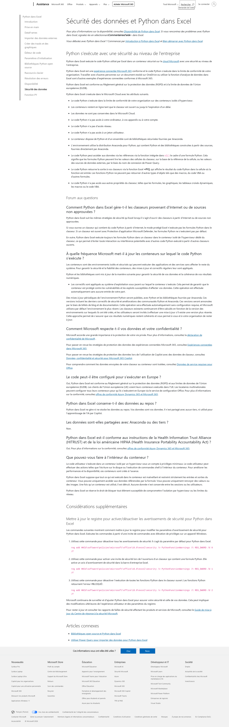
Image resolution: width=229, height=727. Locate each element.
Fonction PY (31, 94)
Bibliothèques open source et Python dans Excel (96, 633)
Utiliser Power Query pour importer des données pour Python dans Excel (109, 640)
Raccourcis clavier (34, 72)
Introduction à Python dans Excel (142, 41)
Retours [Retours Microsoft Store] (50, 681)
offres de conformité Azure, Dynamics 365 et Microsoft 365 (127, 394)
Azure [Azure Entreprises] (116, 676)
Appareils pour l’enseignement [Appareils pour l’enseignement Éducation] (93, 671)
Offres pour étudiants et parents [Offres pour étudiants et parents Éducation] (94, 698)
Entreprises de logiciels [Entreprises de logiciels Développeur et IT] (159, 698)
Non (147, 651)
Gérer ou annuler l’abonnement (41, 717)
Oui (128, 651)
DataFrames (31, 32)
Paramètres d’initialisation (38, 58)
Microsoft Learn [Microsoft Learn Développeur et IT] (156, 671)
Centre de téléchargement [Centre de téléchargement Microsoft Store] (57, 671)
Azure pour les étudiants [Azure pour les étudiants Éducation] (91, 703)
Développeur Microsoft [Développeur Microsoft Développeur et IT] (159, 666)
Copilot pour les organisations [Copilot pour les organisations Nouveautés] (22, 681)
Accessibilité (16, 721)
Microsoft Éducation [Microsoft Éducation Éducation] (89, 666)
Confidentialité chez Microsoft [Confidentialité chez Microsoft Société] (196, 676)
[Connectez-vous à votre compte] (207, 4)
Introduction (31, 21)
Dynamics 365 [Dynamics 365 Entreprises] (119, 681)
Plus (105, 4)
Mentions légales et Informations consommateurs (76, 717)
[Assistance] (42, 4)
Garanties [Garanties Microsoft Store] (51, 696)
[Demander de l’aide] (188, 3)
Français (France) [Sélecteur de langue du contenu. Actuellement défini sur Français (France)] (22, 712)
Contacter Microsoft (18, 717)
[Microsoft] (21, 4)
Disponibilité (31, 83)
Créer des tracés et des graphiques (36, 45)
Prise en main (32, 27)
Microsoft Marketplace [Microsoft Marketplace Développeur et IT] (159, 688)
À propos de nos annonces (181, 717)
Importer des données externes (41, 38)
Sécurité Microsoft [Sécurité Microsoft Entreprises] (121, 671)
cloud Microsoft (171, 61)
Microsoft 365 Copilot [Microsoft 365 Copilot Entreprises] (122, 691)
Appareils (93, 4)
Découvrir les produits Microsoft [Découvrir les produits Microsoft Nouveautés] (23, 696)
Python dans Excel (32, 16)
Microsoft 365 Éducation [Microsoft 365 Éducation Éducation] (91, 681)
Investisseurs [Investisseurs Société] (190, 681)
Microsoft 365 (58, 4)
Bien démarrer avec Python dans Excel (183, 41)
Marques (164, 717)
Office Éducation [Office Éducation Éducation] (88, 686)
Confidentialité (103, 717)
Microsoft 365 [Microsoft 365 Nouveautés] (16, 691)
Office (69, 4)
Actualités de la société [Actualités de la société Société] (193, 671)
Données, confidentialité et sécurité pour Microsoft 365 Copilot (99, 358)
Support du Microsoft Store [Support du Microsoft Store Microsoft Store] (57, 676)
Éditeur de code (33, 52)
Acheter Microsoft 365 (123, 4)
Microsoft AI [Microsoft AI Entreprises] (118, 666)
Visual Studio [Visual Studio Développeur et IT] (155, 703)
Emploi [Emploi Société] (187, 666)
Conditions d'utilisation (122, 717)
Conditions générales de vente (146, 717)
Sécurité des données (36, 89)
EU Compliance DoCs (203, 717)
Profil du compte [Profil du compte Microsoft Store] (54, 666)
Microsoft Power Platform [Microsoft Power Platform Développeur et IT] (160, 693)
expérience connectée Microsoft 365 (113, 71)
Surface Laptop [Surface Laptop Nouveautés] (16, 671)
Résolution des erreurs (36, 78)
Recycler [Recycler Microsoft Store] (51, 691)
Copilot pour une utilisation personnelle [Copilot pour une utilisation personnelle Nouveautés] (26, 686)
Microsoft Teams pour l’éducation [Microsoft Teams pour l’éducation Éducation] (94, 676)
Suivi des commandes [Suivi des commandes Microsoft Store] (55, 686)
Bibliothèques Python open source (39, 65)
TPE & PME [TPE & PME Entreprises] (118, 701)
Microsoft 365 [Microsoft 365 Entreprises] (119, 686)
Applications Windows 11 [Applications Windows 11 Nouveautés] (20, 701)
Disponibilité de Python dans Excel (142, 31)
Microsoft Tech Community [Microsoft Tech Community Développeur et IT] (160, 684)
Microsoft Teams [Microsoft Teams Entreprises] (120, 696)
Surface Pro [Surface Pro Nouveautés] (15, 666)
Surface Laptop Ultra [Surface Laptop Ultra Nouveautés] (19, 676)
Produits (80, 4)
